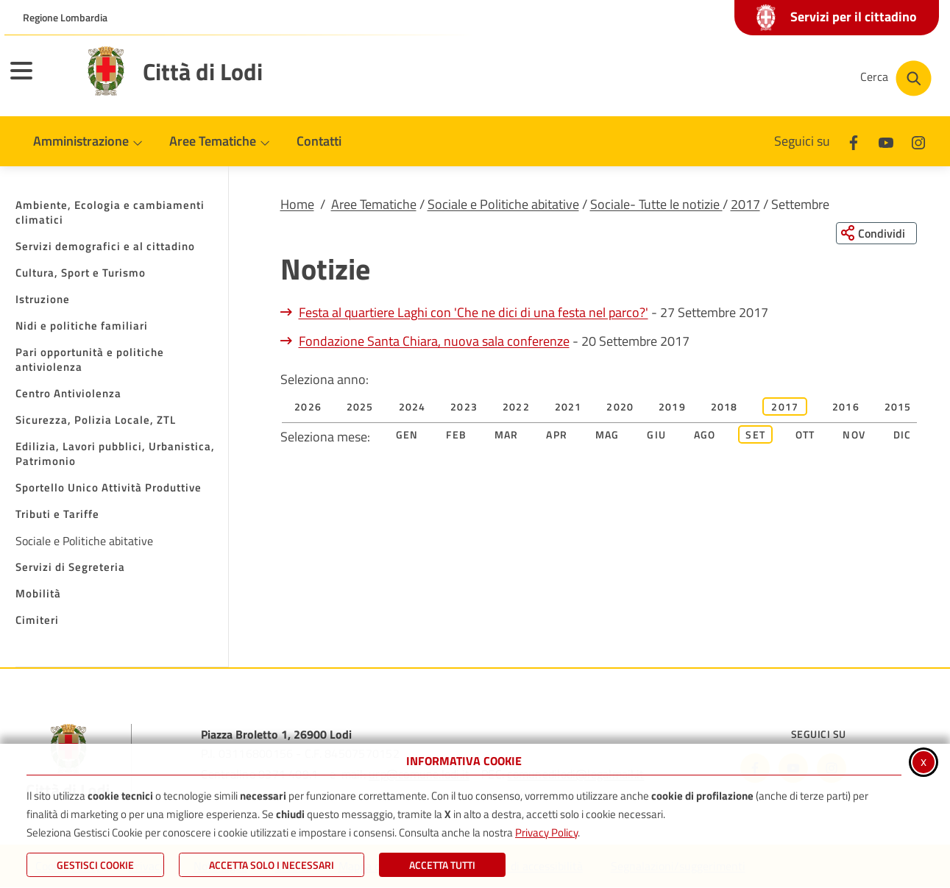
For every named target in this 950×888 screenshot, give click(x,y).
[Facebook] (853, 141)
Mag (607, 435)
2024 (412, 407)
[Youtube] (886, 141)
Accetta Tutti (442, 865)
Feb (456, 435)
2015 (898, 407)
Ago (705, 435)
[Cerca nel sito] (896, 78)
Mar (507, 435)
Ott (805, 435)
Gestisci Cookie (95, 865)
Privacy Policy (546, 832)
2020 (620, 407)
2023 (464, 407)
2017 (745, 204)
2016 (845, 407)
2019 (672, 407)
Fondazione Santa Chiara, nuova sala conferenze (434, 342)
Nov (854, 435)
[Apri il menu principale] (39, 80)
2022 (516, 407)
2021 (568, 407)
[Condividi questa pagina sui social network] (876, 233)
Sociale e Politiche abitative (503, 204)
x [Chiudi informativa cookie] (923, 761)
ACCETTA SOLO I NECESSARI (271, 865)
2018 (724, 407)
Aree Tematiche (373, 204)
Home (297, 204)
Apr (556, 435)
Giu (656, 435)
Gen (407, 435)
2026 (308, 407)
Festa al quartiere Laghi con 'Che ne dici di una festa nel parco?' (473, 313)
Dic (902, 435)
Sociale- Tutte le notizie (656, 204)
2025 (360, 407)
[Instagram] (918, 141)
